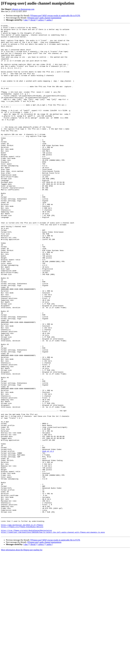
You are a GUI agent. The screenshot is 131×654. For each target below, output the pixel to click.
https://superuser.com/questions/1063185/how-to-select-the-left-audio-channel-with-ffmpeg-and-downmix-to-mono (53, 634)
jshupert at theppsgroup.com (23, 9)
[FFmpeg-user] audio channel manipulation (44, 18)
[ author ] (49, 20)
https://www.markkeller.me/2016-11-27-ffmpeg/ (22, 625)
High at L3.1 (48, 537)
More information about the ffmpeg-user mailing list (21, 652)
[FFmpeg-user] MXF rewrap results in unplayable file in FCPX (55, 15)
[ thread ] (33, 20)
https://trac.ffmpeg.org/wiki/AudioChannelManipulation (26, 632)
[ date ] (26, 20)
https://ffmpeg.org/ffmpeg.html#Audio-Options (22, 627)
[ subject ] (41, 20)
